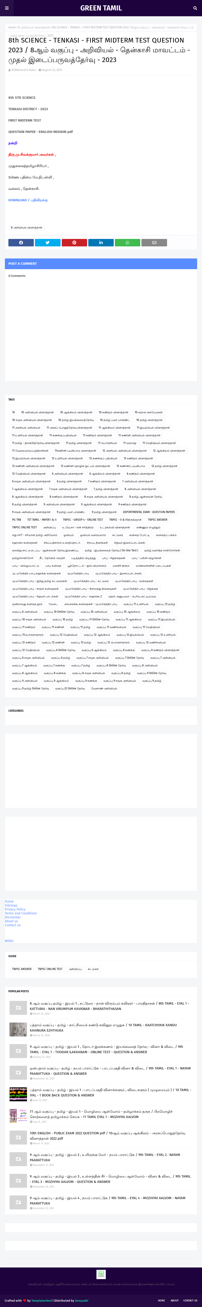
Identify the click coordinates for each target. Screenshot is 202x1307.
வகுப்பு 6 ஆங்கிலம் (94, 650)
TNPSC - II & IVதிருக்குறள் (125, 519)
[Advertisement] (101, 770)
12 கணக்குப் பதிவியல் (103, 458)
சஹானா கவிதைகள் (25, 542)
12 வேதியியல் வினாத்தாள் (29, 473)
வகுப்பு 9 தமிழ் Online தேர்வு (30, 688)
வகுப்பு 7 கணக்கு (54, 665)
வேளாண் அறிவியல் (104, 688)
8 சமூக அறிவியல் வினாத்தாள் (103, 496)
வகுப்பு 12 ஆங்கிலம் (97, 634)
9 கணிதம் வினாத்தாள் (132, 504)
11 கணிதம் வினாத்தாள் (97, 435)
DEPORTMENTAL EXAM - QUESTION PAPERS (149, 512)
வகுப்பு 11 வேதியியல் (146, 627)
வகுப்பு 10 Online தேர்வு (59, 611)
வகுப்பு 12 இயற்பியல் (130, 634)
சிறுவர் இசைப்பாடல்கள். (130, 542)
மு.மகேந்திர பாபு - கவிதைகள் (134, 581)
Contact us (13, 925)
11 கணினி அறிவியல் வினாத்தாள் (139, 435)
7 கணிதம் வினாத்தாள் (102, 481)
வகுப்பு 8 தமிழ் (121, 673)
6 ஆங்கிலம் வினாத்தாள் (104, 473)
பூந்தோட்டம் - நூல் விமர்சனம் (87, 565)
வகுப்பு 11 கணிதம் (23, 627)
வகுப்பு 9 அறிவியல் (25, 680)
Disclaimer (13, 917)
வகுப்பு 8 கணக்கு (55, 673)
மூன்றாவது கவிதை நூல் (27, 604)
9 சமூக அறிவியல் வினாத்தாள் (31, 512)
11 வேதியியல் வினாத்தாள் (159, 443)
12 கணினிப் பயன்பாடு (130, 466)
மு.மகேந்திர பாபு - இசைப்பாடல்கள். (118, 573)
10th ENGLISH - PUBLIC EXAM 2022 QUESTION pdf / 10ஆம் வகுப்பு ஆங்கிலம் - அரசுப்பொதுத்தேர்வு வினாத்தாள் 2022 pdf (107, 1136)
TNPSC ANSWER (157, 519)
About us (11, 921)
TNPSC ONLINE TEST (24, 527)
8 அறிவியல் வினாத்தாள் (34, 27)
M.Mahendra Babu (23, 70)
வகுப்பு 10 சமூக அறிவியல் (29, 619)
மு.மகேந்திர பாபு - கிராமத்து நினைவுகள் (90, 588)
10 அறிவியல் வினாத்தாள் (37, 412)
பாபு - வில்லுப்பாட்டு (25, 565)
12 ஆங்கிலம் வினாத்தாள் (169, 450)
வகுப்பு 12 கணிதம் (24, 642)
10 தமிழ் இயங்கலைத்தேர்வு (76, 420)
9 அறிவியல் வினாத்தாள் (59, 504)
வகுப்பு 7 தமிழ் (80, 665)
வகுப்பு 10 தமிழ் (62, 619)
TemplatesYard (41, 1300)
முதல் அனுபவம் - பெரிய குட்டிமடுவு (132, 596)
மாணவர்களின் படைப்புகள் (153, 565)
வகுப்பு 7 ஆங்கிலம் (24, 665)
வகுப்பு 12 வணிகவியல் (151, 642)
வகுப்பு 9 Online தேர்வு (151, 673)
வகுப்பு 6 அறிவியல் (25, 611)
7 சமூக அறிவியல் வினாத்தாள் (68, 489)
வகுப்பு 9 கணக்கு (86, 680)
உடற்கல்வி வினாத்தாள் (115, 527)
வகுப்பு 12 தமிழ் (165, 604)
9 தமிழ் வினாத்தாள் (104, 512)
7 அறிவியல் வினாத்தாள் (137, 481)
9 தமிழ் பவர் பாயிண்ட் (71, 512)
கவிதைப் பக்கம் (166, 535)
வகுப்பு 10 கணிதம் (158, 611)
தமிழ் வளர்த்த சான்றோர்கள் (162, 550)
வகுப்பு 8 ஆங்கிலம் (25, 673)
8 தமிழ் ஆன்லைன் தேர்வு (145, 496)
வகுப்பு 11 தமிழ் (80, 627)
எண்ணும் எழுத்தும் (148, 527)
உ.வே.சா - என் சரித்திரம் (78, 527)
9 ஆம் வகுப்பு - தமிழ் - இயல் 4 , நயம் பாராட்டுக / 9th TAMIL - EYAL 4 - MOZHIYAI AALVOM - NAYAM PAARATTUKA (107, 1200)
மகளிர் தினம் (121, 565)
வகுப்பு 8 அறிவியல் (145, 665)
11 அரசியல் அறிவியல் (26, 427)
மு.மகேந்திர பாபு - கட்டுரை (91, 581)
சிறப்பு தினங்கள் (97, 542)
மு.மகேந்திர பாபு (78, 573)
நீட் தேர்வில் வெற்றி (52, 558)
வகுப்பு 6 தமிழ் (60, 657)
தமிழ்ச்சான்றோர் (22, 558)
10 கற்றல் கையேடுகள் (149, 412)
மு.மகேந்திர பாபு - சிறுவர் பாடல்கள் (35, 596)
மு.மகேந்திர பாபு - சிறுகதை (140, 588)
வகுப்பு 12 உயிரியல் (163, 634)
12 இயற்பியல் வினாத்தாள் (28, 458)
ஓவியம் (69, 535)
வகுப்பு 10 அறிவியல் (94, 611)
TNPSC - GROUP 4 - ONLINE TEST (83, 519)
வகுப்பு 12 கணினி (53, 642)
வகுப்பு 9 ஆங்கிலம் (56, 680)
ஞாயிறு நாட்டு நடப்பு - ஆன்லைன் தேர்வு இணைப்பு (45, 550)
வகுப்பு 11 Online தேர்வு (94, 619)
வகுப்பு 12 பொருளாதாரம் (113, 642)
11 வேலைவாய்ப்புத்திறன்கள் (30, 450)
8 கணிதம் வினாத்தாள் (64, 496)
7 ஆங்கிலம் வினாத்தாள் (27, 489)
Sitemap (11, 905)
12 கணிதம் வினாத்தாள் (138, 458)
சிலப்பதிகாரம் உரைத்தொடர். (62, 542)
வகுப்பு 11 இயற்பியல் (161, 619)
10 (13, 412)
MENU (9, 941)
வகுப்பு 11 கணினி (53, 627)
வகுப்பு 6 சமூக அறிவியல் (28, 657)
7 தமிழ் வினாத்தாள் (106, 489)
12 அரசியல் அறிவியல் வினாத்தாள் (125, 450)
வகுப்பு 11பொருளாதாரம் (28, 634)
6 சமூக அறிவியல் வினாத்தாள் (31, 481)
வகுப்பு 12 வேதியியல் (64, 634)
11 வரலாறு (129, 443)
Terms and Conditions (21, 913)
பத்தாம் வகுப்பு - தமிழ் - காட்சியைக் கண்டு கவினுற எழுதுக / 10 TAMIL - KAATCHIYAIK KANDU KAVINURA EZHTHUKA (103, 1027)
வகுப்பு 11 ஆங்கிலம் (129, 619)
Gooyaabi (81, 1300)
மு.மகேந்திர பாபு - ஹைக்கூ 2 (83, 596)
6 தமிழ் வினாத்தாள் (69, 481)
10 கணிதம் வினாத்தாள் (113, 412)
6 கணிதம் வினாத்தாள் (141, 473)
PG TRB (16, 519)
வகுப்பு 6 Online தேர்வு (60, 650)
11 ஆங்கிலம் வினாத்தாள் (114, 427)
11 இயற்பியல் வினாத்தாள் (153, 427)
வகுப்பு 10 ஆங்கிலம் (127, 611)
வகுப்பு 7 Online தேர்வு (129, 657)
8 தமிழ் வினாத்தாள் (24, 504)
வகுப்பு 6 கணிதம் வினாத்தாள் (160, 650)
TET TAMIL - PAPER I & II (42, 519)
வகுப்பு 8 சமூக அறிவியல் (88, 673)
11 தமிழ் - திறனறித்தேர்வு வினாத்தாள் (36, 443)
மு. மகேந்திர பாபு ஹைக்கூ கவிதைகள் (36, 573)
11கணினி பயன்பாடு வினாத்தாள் (75, 450)
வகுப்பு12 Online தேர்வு (70, 688)
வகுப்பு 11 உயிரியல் (136, 604)
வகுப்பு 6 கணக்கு (124, 650)
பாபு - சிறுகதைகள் (113, 558)
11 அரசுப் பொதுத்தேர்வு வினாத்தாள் (69, 427)
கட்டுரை (117, 535)
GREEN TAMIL (101, 8)
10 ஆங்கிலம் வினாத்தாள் (76, 412)
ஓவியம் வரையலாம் (93, 535)
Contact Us (190, 1300)
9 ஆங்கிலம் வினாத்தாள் (96, 504)
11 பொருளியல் (107, 443)
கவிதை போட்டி (139, 535)
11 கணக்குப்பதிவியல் (63, 435)
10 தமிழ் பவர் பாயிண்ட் (115, 420)
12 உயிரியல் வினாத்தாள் (67, 458)
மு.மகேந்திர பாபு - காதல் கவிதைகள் (35, 588)
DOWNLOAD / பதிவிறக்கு (28, 200)
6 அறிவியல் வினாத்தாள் (67, 473)
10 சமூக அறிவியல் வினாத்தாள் (32, 420)
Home (12, 27)
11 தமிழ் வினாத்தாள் (79, 443)
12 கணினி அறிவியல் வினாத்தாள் (33, 466)
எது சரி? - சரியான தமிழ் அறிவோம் (34, 535)
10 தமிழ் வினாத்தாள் (149, 420)
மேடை (53, 604)
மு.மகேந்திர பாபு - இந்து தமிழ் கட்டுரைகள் (39, 581)
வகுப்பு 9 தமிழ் (151, 680)
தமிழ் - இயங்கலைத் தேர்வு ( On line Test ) (111, 550)
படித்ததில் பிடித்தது (83, 558)
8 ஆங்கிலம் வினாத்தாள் (27, 496)
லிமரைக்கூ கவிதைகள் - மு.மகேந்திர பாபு (90, 604)
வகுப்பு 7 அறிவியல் (162, 657)
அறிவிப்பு (49, 527)
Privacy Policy (15, 909)
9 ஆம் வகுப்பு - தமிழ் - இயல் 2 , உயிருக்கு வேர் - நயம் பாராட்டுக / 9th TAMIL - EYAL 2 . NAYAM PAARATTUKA (105, 1157)
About (175, 1300)
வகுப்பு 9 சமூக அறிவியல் (119, 680)
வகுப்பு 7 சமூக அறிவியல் (92, 657)
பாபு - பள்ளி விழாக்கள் (146, 558)
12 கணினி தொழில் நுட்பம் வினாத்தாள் (85, 466)
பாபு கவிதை (53, 565)
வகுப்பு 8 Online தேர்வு (111, 665)
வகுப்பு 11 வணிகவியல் (111, 627)
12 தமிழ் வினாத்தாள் (164, 466)
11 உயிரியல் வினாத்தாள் (27, 435)
